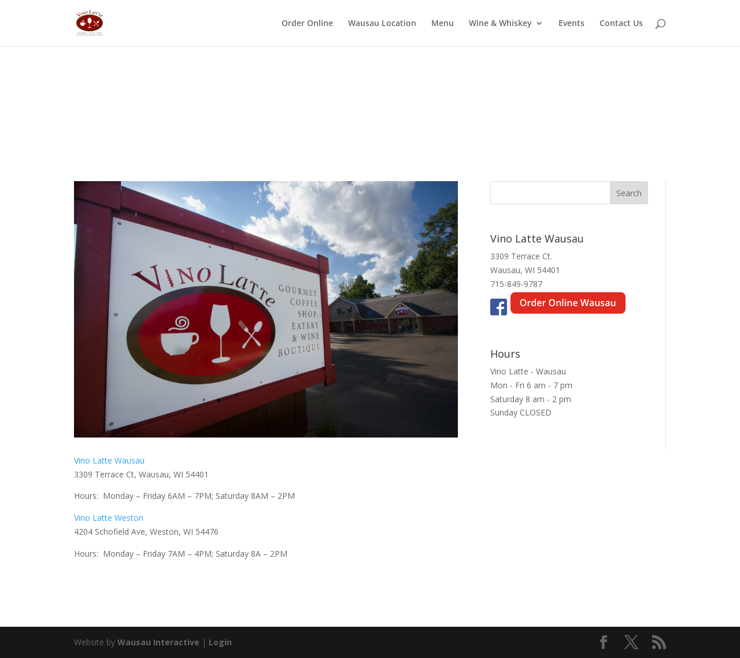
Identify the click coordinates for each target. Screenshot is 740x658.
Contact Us (621, 23)
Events (571, 23)
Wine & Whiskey (500, 23)
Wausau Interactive (158, 642)
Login (220, 642)
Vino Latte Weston (108, 517)
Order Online (307, 23)
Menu (442, 23)
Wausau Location (382, 23)
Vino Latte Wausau (109, 460)
